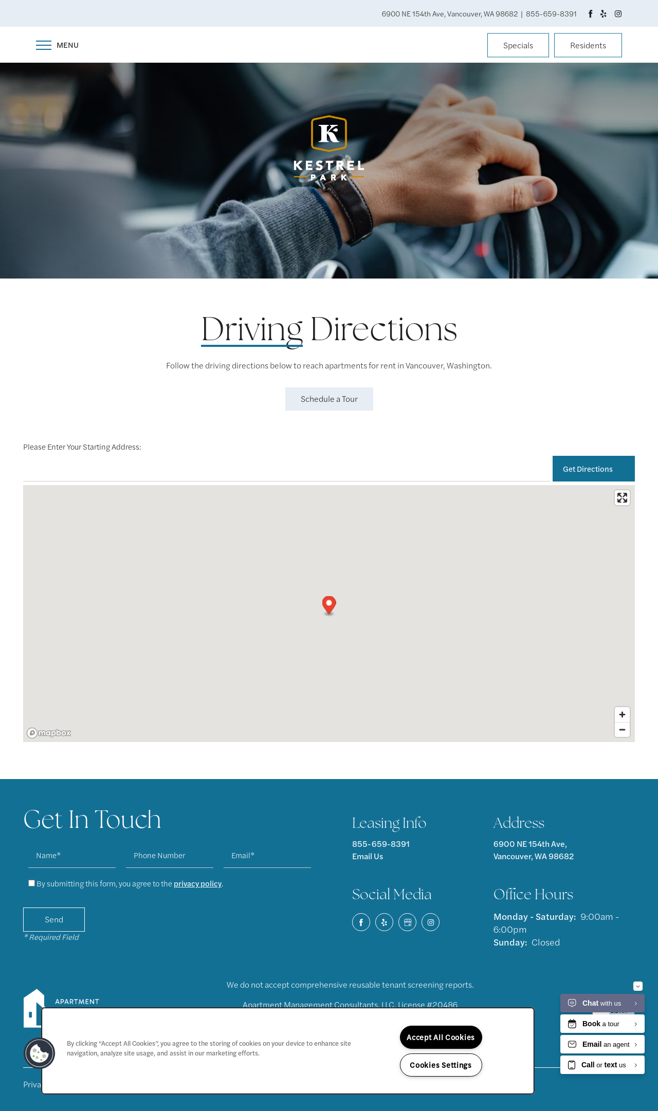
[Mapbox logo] (48, 733)
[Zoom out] (622, 729)
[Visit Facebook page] (590, 13)
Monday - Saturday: (535, 916)
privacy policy (198, 883)
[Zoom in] (622, 714)
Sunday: (510, 941)
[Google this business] (407, 922)
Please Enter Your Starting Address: (82, 446)
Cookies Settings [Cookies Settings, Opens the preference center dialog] (441, 1065)
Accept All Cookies (441, 1037)
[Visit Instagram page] (618, 13)
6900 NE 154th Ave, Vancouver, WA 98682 (534, 850)
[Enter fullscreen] (622, 497)
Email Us (367, 856)
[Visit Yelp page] (603, 13)
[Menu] (57, 45)
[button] (518, 46)
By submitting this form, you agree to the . (129, 883)
